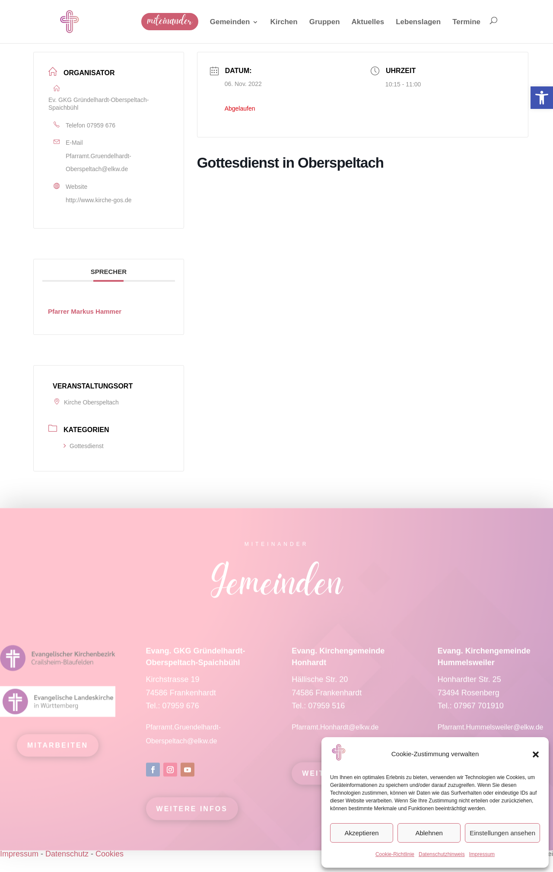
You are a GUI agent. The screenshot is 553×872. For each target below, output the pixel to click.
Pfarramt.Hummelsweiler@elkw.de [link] (490, 732)
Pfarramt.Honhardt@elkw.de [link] (336, 732)
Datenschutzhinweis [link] (442, 854)
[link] (542, 97)
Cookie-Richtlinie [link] (394, 854)
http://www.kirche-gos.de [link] (99, 200)
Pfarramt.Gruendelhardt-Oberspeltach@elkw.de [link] (98, 163)
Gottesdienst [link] (84, 445)
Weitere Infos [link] (192, 814)
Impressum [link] (482, 854)
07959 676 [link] (101, 125)
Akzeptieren (361, 833)
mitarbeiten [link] (57, 750)
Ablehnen (428, 833)
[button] (535, 754)
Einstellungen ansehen (502, 833)
